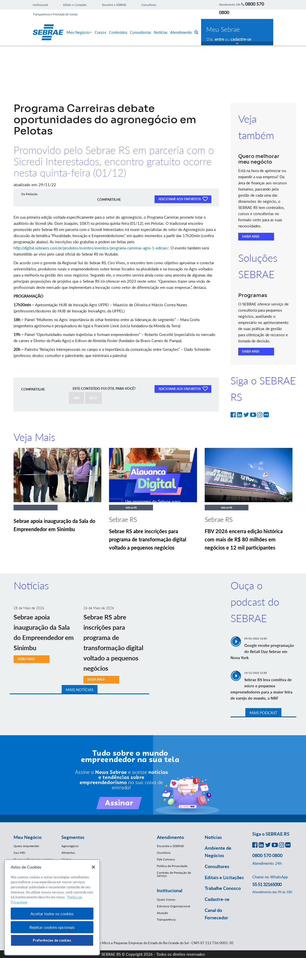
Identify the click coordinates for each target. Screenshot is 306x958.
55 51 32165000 (266, 884)
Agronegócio (70, 846)
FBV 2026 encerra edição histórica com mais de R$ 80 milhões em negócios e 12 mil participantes (244, 539)
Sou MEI (19, 853)
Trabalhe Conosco (223, 888)
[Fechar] (93, 867)
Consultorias (140, 32)
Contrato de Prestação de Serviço (174, 874)
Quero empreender (26, 846)
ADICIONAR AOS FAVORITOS (182, 198)
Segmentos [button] (72, 837)
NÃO (93, 398)
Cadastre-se (217, 899)
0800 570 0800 (267, 855)
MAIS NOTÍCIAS (79, 689)
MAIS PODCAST (263, 712)
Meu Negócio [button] (27, 837)
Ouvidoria (163, 853)
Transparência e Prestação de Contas (55, 14)
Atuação (162, 913)
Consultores (148, 4)
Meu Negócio (79, 32)
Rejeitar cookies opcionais (52, 927)
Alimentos (68, 853)
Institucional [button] (169, 890)
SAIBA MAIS (250, 236)
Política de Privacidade (172, 866)
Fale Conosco (166, 859)
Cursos (100, 32)
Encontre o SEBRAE (114, 4)
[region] (52, 907)
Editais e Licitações (75, 4)
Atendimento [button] (170, 837)
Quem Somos (166, 899)
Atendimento (181, 32)
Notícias (161, 32)
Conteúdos (118, 32)
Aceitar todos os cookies (51, 913)
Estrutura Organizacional (173, 906)
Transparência (166, 919)
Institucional (40, 4)
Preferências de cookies (52, 940)
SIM (76, 398)
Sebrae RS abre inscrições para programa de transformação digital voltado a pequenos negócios (147, 539)
